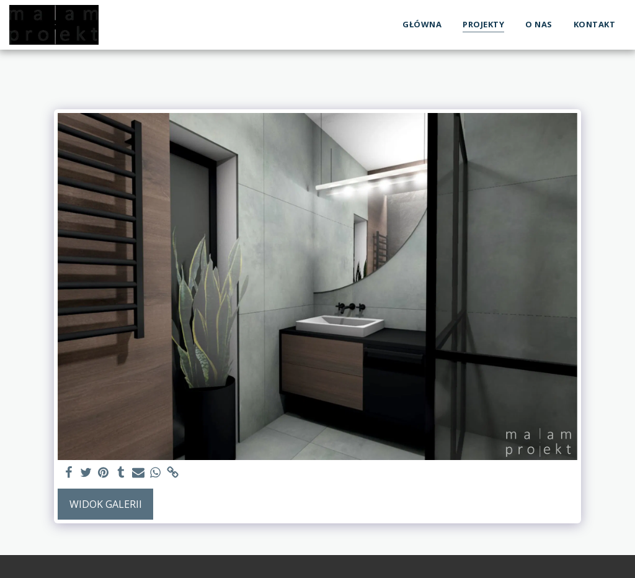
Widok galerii (105, 504)
